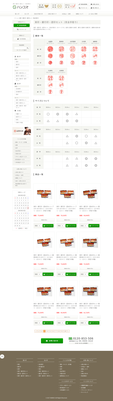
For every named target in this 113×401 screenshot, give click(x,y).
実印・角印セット (20, 103)
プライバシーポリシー (87, 390)
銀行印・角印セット (44, 373)
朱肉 (17, 119)
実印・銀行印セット (21, 73)
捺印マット (19, 117)
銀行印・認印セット (21, 76)
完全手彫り (18, 151)
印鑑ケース (19, 114)
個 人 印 (17, 14)
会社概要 (83, 387)
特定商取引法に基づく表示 (21, 184)
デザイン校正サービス (21, 156)
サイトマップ (84, 392)
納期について (79, 14)
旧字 (16, 148)
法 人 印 (27, 14)
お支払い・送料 (66, 14)
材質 (16, 145)
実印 (17, 61)
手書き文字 (18, 153)
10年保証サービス (20, 162)
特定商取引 (84, 376)
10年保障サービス (64, 390)
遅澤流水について (64, 376)
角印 (17, 94)
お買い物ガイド (52, 14)
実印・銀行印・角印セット (21, 106)
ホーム (16, 18)
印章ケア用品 (19, 122)
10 (65, 331)
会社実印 (18, 88)
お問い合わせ (84, 373)
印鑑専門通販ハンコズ (87, 385)
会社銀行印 (19, 91)
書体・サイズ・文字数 (21, 142)
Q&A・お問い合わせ (20, 181)
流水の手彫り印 (38, 14)
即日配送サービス (20, 159)
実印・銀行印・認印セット (21, 79)
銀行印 (17, 64)
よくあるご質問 (93, 14)
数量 (36, 225)
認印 (17, 67)
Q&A (82, 371)
